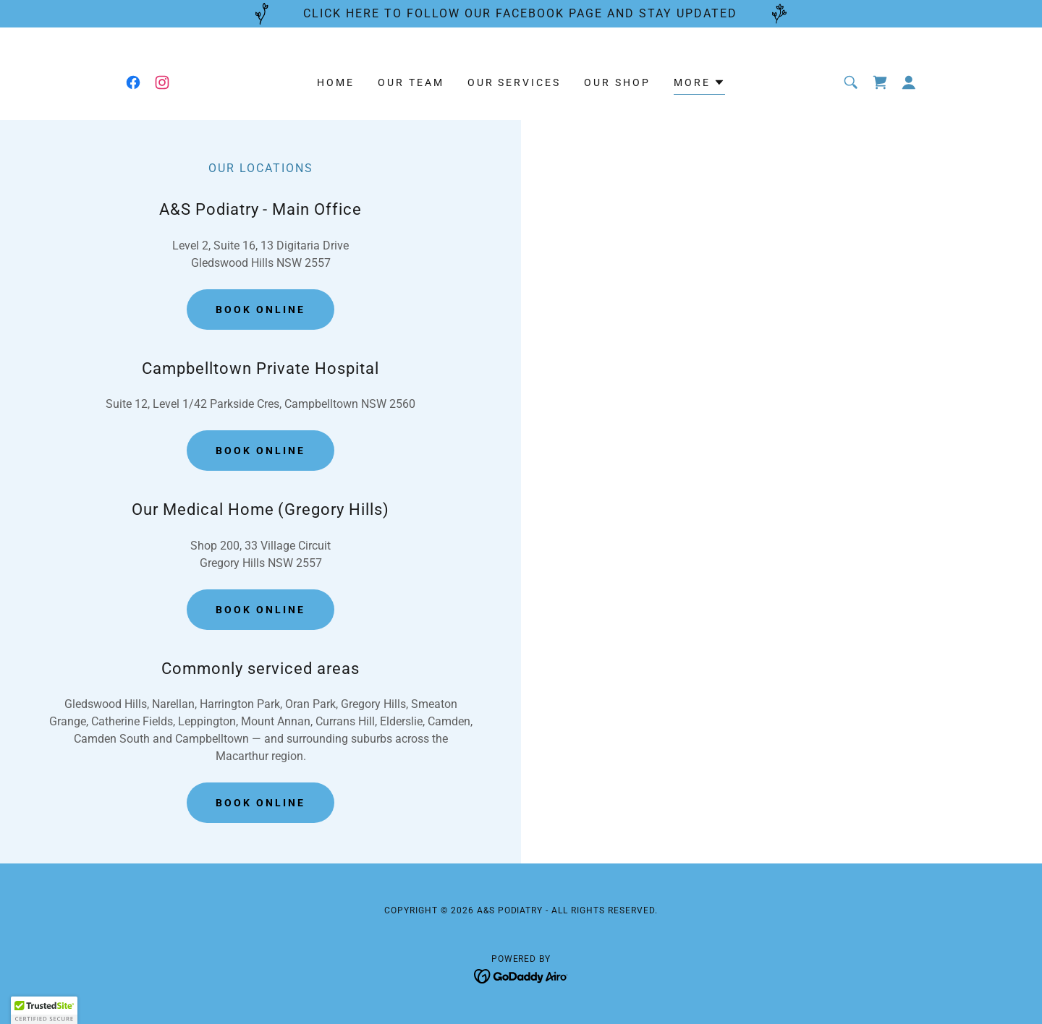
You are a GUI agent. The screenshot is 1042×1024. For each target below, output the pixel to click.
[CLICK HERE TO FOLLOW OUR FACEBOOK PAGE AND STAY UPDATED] (521, 14)
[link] (133, 82)
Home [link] (336, 82)
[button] (699, 84)
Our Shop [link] (617, 82)
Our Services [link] (514, 82)
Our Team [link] (411, 82)
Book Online (260, 309)
